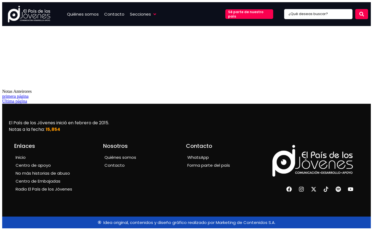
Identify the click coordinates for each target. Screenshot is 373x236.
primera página (15, 96)
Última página (14, 101)
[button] (143, 14)
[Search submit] (361, 14)
